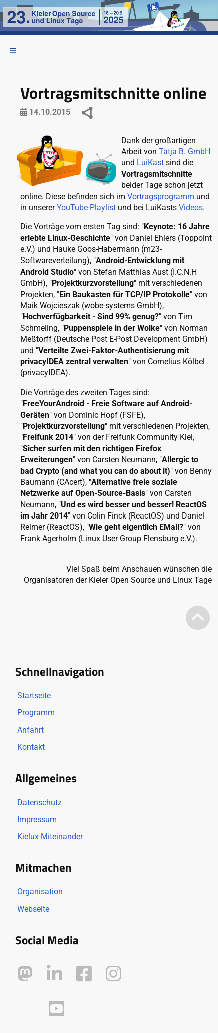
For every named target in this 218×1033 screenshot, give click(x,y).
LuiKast (150, 162)
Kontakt (31, 747)
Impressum (37, 819)
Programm (36, 712)
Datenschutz (39, 802)
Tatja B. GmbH (184, 151)
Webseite (33, 909)
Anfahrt (30, 730)
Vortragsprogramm (160, 196)
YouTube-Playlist (86, 207)
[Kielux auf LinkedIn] (54, 974)
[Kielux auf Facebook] (84, 974)
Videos (191, 207)
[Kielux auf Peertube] (26, 1007)
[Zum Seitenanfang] (198, 618)
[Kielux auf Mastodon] (25, 974)
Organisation (40, 891)
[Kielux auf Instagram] (113, 974)
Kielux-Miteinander (50, 836)
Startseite (34, 695)
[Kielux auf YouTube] (56, 1009)
